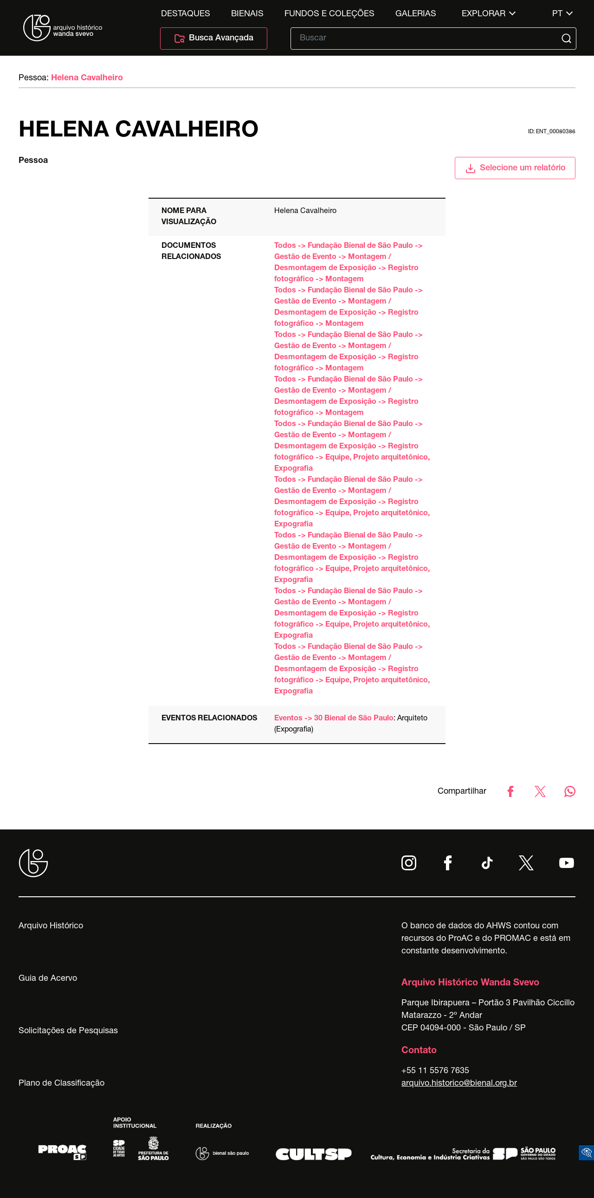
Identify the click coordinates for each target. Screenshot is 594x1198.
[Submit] (567, 38)
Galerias (415, 14)
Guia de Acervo (48, 979)
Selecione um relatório (515, 168)
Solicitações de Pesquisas (68, 1031)
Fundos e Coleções (329, 14)
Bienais (247, 14)
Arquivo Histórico (51, 926)
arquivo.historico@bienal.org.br (459, 1084)
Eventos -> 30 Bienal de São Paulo (334, 719)
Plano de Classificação (61, 1084)
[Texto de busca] (427, 38)
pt (557, 14)
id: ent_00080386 (551, 132)
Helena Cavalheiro (87, 78)
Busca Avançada (213, 38)
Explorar (483, 14)
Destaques (185, 14)
